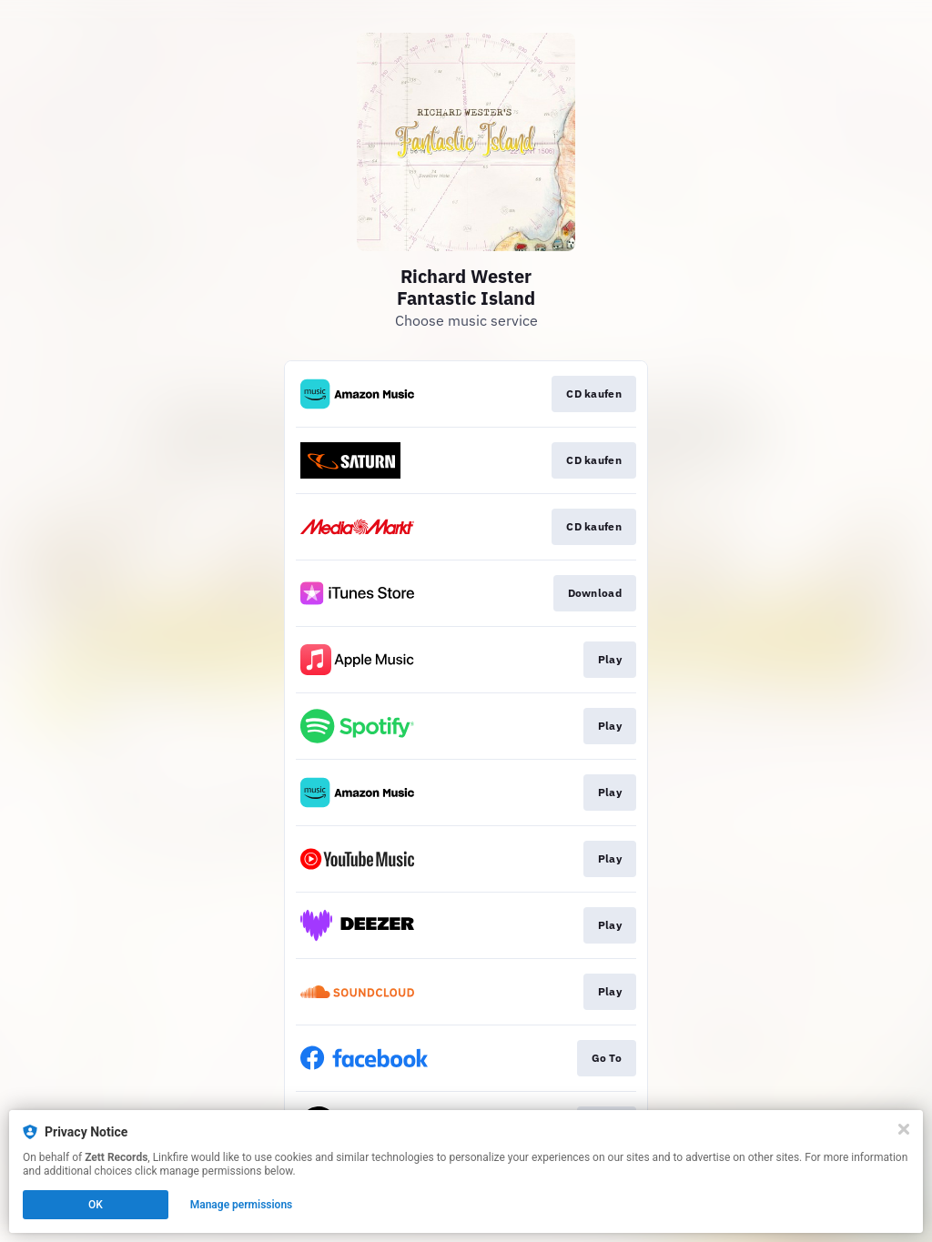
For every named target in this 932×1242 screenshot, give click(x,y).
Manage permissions (241, 1204)
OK (95, 1204)
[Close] (903, 1129)
